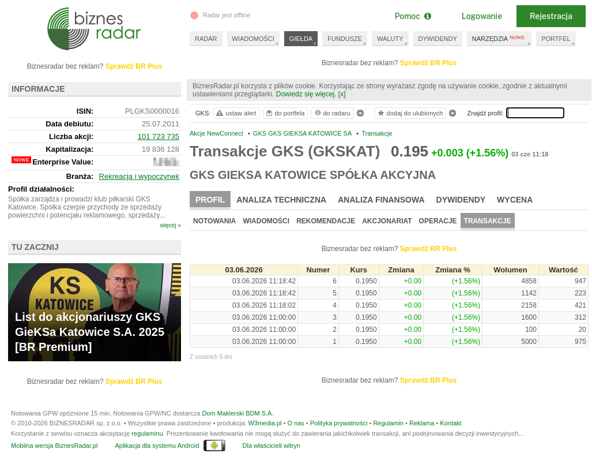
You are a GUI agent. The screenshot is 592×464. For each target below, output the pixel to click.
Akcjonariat (387, 221)
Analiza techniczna (281, 199)
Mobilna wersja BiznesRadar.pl (54, 445)
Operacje (438, 221)
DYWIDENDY (437, 38)
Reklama (421, 423)
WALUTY (390, 38)
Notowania (214, 221)
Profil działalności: (41, 189)
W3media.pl (264, 423)
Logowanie (482, 16)
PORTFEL (556, 38)
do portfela (285, 113)
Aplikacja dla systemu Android (157, 445)
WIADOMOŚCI (253, 38)
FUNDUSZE (344, 38)
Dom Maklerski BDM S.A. (237, 413)
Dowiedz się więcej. (306, 94)
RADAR (206, 38)
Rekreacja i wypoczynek (139, 176)
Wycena (515, 199)
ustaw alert (235, 113)
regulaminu (147, 433)
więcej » (170, 225)
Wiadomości (266, 221)
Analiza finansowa (381, 199)
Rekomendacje (325, 221)
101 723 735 (158, 136)
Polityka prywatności (339, 423)
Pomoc (412, 16)
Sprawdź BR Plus (428, 63)
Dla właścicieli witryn (271, 445)
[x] (342, 94)
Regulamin (388, 423)
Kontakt (450, 423)
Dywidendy (461, 199)
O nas (295, 423)
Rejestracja (551, 16)
